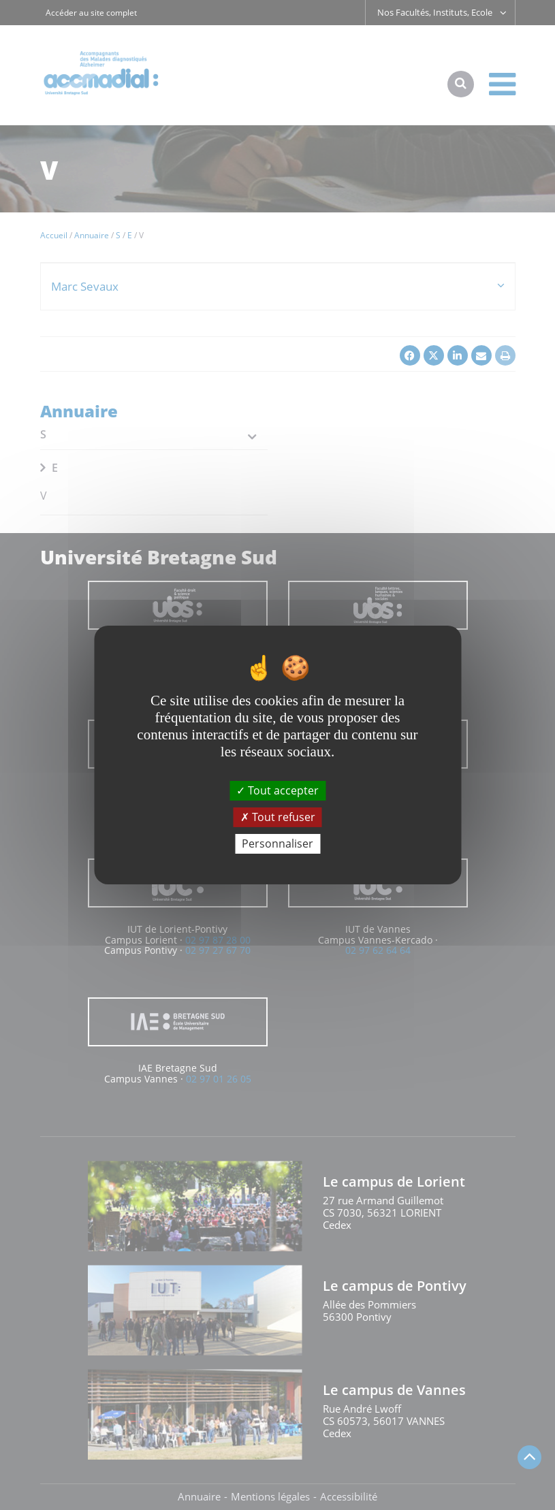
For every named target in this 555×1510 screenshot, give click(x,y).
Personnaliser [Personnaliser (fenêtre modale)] (277, 843)
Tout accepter (277, 789)
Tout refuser (277, 816)
